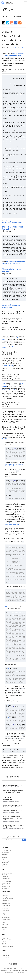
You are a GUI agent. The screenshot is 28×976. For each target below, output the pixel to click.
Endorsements (5, 852)
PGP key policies (9, 606)
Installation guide (6, 878)
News (9, 10)
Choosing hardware (6, 897)
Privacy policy (23, 970)
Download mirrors (6, 888)
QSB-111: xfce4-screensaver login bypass (14, 799)
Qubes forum (5, 924)
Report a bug (5, 938)
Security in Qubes (6, 905)
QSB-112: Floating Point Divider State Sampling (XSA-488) (14, 792)
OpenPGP (4, 386)
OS (14, 963)
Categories (7, 16)
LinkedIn (4, 931)
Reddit (3, 929)
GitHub (4, 922)
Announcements (6, 917)
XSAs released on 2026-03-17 (14, 811)
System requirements (7, 873)
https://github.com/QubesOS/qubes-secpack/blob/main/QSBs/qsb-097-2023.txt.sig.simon (13, 305)
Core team (4, 943)
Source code (5, 884)
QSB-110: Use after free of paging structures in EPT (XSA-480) (14, 818)
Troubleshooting (6, 903)
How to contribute (6, 957)
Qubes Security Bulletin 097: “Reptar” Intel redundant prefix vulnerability (13, 55)
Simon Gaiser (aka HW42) (11, 270)
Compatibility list (6, 876)
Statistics (17, 16)
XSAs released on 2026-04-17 (14, 786)
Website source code (6, 970)
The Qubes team (14, 48)
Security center (5, 862)
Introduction (5, 895)
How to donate (5, 953)
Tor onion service (16, 970)
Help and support (6, 861)
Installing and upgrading (7, 898)
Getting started (5, 854)
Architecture (5, 864)
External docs (5, 910)
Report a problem (8, 972)
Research (4, 921)
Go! (24, 839)
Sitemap (22, 972)
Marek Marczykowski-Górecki (13, 227)
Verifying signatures (6, 879)
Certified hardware (6, 874)
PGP (4, 383)
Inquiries (4, 941)
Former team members (7, 944)
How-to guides (5, 900)
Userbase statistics (6, 919)
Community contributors (7, 946)
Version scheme (6, 883)
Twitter (3, 926)
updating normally (8, 365)
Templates (4, 902)
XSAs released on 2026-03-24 (14, 806)
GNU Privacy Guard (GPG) (8, 390)
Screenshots (5, 857)
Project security (5, 907)
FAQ (3, 859)
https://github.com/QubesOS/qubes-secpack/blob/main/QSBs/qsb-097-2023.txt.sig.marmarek (13, 263)
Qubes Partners (6, 955)
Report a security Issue (7, 939)
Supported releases (6, 881)
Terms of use (16, 972)
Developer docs (5, 908)
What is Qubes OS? (6, 850)
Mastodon (4, 927)
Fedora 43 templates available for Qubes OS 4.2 (14, 826)
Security (22, 48)
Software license (6, 886)
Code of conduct (6, 865)
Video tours (5, 856)
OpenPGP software (7, 438)
